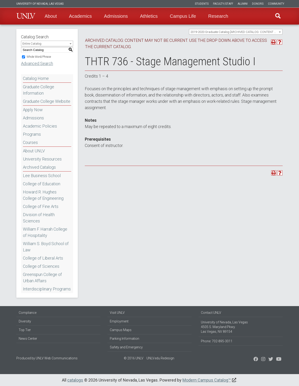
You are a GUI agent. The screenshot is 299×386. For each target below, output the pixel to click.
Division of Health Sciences (39, 217)
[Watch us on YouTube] (279, 359)
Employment (119, 321)
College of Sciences (41, 266)
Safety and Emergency (126, 347)
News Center (28, 338)
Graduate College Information (38, 90)
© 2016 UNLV (133, 358)
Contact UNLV (211, 313)
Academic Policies (40, 126)
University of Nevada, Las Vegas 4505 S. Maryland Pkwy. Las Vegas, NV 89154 (224, 326)
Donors (257, 3)
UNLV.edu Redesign (160, 358)
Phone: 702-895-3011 (216, 341)
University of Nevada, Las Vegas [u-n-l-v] (40, 3)
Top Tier (25, 330)
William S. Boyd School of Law (46, 246)
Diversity (25, 321)
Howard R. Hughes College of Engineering (43, 195)
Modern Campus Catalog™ (206, 380)
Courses (30, 142)
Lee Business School (42, 175)
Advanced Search (37, 63)
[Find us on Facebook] (255, 359)
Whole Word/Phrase (39, 56)
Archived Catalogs (39, 167)
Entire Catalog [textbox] (31, 43)
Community (276, 3)
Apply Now (33, 109)
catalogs (75, 380)
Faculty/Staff (223, 3)
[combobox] (235, 32)
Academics (80, 16)
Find (277, 16)
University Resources (42, 159)
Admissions (116, 16)
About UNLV (34, 150)
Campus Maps (121, 330)
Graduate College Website (46, 101)
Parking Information (124, 338)
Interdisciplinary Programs (47, 288)
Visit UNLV (117, 313)
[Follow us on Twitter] (263, 359)
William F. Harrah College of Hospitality (45, 232)
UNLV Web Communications (57, 358)
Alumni (243, 3)
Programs (32, 134)
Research (218, 16)
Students (202, 3)
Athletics (149, 16)
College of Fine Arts (40, 206)
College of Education (41, 183)
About (51, 16)
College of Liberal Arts (43, 258)
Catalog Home (36, 78)
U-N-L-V (26, 16)
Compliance (27, 313)
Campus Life (183, 16)
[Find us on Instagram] (270, 359)
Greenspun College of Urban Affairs (42, 277)
